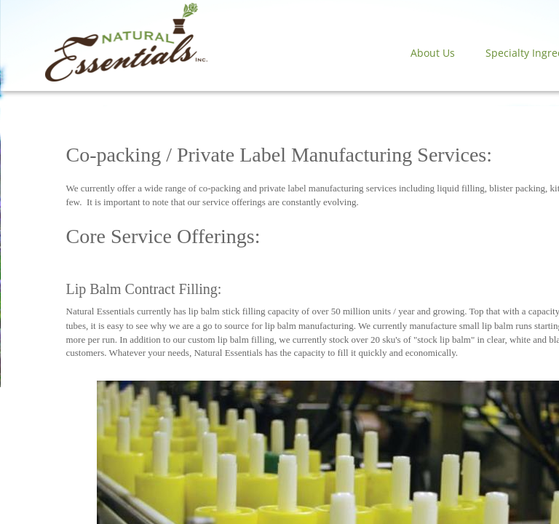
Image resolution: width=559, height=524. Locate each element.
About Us (433, 53)
